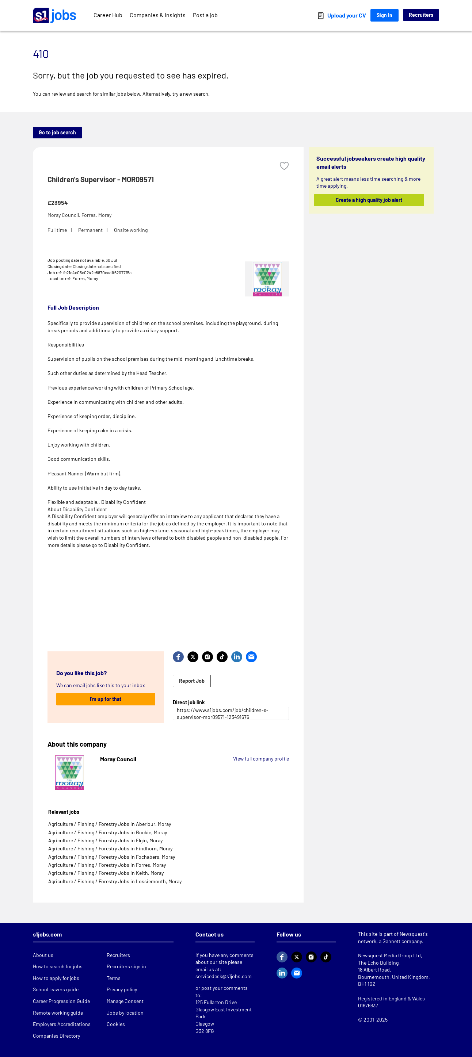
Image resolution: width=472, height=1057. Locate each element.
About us (43, 955)
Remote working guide (58, 1013)
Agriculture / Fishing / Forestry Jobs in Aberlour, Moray (109, 824)
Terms (114, 978)
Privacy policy (122, 989)
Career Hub (108, 14)
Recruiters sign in (126, 966)
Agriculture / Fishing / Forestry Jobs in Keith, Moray (106, 873)
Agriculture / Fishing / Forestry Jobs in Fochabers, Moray (111, 857)
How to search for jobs (58, 966)
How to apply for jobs (56, 978)
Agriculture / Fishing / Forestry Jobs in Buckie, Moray (107, 832)
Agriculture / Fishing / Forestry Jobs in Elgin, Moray (105, 840)
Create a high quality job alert (369, 200)
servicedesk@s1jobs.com (223, 976)
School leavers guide (56, 989)
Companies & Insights (158, 14)
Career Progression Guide (61, 1001)
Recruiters (421, 15)
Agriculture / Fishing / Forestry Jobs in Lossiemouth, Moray (115, 881)
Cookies (116, 1024)
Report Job (192, 681)
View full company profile (261, 758)
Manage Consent (125, 1001)
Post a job (205, 14)
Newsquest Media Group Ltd (389, 955)
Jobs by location (125, 1013)
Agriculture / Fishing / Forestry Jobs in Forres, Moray (107, 865)
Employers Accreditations (62, 1024)
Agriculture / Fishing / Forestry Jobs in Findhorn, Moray (110, 848)
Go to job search (57, 132)
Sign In (384, 15)
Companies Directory (56, 1036)
